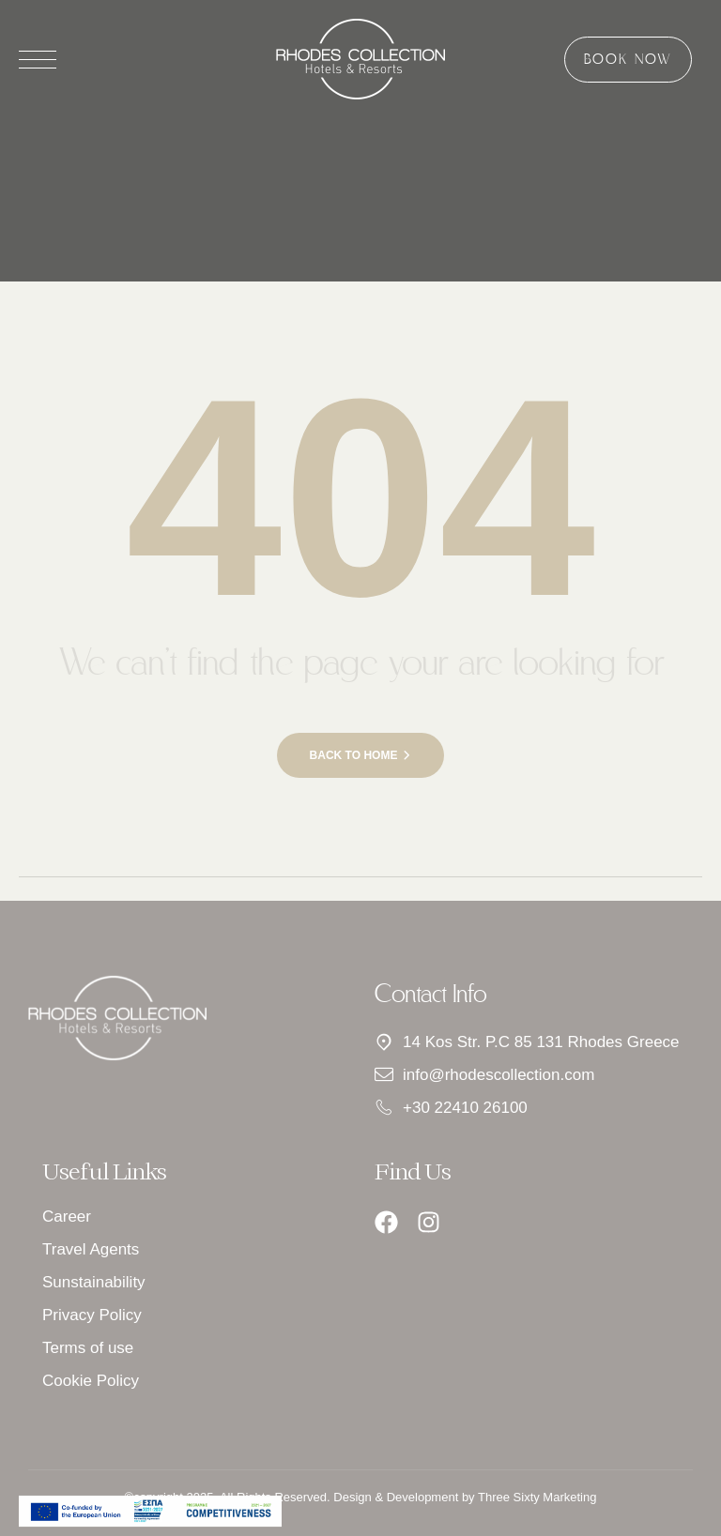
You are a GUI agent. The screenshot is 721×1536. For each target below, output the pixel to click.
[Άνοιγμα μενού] (37, 59)
